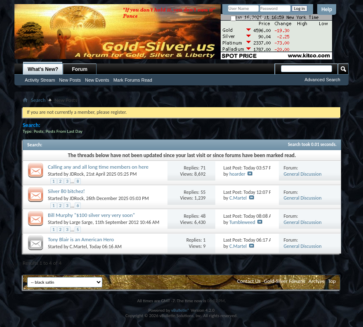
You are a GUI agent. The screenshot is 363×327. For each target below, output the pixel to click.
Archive (317, 281)
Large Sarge (81, 222)
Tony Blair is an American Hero (81, 239)
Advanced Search (322, 79)
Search (38, 100)
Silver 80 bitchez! (66, 191)
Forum (79, 69)
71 (202, 168)
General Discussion (303, 174)
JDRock (77, 174)
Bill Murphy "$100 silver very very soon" (91, 215)
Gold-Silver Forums (284, 281)
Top (332, 281)
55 (202, 192)
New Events (97, 80)
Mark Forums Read (132, 80)
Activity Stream (40, 80)
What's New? (43, 69)
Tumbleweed (242, 222)
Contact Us (249, 281)
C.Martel (238, 198)
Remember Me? (248, 18)
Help (326, 9)
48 (202, 216)
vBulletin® (180, 310)
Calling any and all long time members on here (98, 167)
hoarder (237, 174)
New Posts (70, 80)
